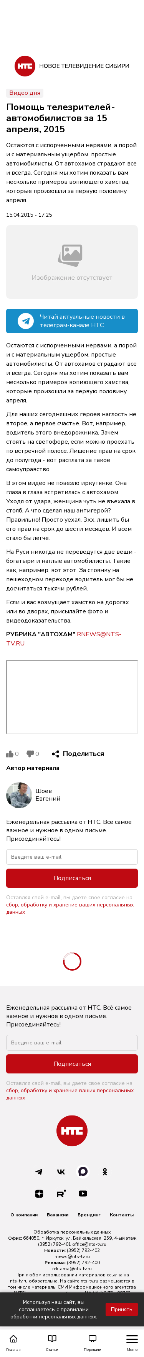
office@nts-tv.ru (89, 1244)
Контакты (122, 1215)
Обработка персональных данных (72, 1232)
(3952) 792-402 (83, 1250)
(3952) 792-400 (83, 1263)
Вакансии (57, 1215)
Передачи (92, 1343)
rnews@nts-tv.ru (72, 1256)
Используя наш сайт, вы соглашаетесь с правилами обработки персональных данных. (53, 1309)
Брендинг (89, 1215)
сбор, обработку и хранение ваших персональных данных (70, 908)
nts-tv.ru (19, 1281)
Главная (13, 1343)
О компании (24, 1215)
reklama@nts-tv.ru (72, 1269)
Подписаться (72, 878)
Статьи (52, 1343)
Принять (121, 1309)
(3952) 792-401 (54, 1244)
